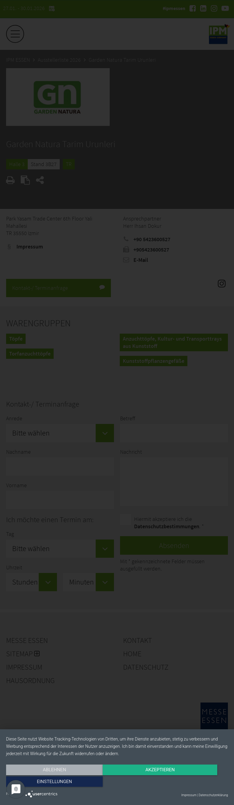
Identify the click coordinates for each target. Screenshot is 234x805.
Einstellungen (194, 783)
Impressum (189, 795)
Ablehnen (39, 783)
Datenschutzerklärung (213, 795)
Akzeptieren (117, 783)
